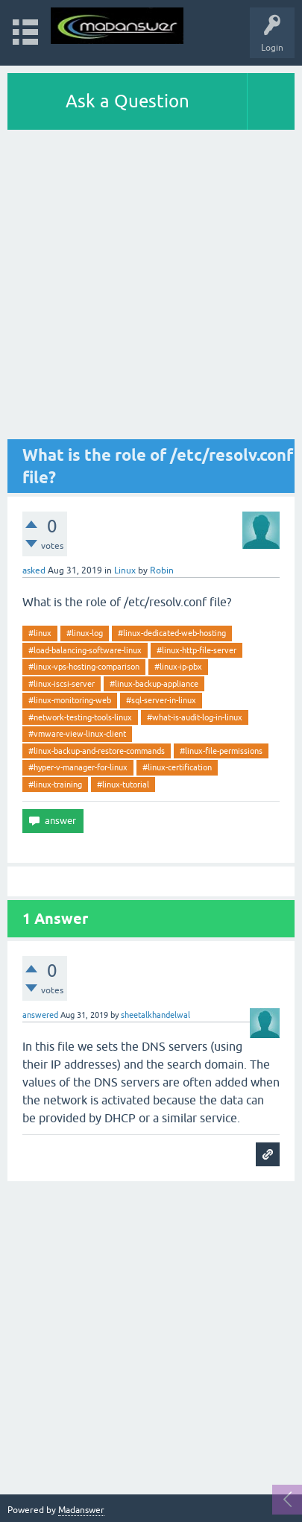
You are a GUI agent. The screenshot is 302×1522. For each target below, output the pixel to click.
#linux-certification (177, 767)
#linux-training (55, 784)
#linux (39, 633)
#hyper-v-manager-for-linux (78, 767)
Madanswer (81, 1510)
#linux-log (84, 633)
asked (33, 570)
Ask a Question (127, 101)
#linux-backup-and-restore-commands (96, 750)
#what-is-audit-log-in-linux (194, 717)
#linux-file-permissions (221, 750)
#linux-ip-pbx (178, 666)
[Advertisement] (151, 288)
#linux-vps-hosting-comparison (83, 666)
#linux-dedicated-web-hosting (172, 633)
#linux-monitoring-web (69, 700)
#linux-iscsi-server (61, 683)
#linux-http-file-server (196, 650)
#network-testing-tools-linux (80, 717)
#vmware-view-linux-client (77, 733)
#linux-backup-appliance (154, 683)
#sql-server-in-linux (161, 700)
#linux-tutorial (123, 784)
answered (40, 1014)
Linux (125, 570)
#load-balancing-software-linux (85, 650)
